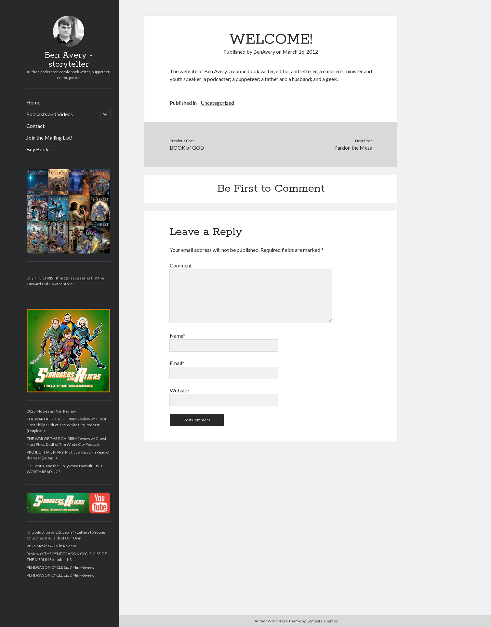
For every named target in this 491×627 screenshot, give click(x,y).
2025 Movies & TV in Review (51, 411)
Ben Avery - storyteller (69, 60)
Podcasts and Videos (49, 114)
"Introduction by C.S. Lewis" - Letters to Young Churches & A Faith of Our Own (66, 535)
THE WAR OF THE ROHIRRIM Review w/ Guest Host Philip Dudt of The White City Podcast (66, 441)
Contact (35, 126)
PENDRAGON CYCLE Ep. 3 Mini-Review (60, 567)
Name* (177, 336)
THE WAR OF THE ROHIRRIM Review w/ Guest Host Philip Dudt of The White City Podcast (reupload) (66, 424)
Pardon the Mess (353, 147)
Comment (181, 265)
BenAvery (264, 51)
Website (179, 390)
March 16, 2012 (300, 51)
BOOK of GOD (187, 147)
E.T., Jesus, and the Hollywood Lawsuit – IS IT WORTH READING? (65, 468)
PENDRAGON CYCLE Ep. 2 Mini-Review (60, 575)
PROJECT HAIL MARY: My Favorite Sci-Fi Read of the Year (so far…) (68, 455)
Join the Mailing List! (49, 137)
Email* (177, 363)
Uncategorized (217, 103)
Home (33, 102)
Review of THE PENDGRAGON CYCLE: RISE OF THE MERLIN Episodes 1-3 (67, 556)
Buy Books (38, 149)
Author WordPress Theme (278, 621)
